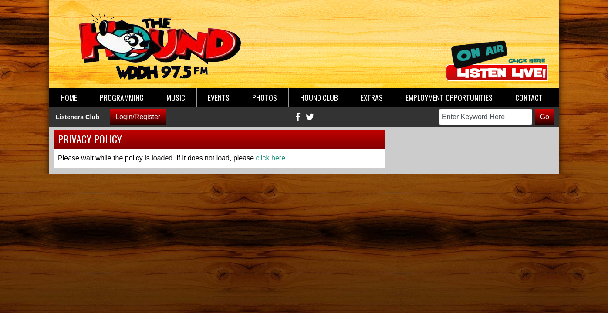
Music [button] (175, 97)
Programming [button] (122, 97)
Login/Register (137, 116)
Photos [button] (264, 97)
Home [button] (69, 97)
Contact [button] (529, 97)
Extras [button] (372, 97)
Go (544, 116)
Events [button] (219, 97)
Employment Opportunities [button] (449, 97)
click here (271, 158)
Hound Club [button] (319, 97)
